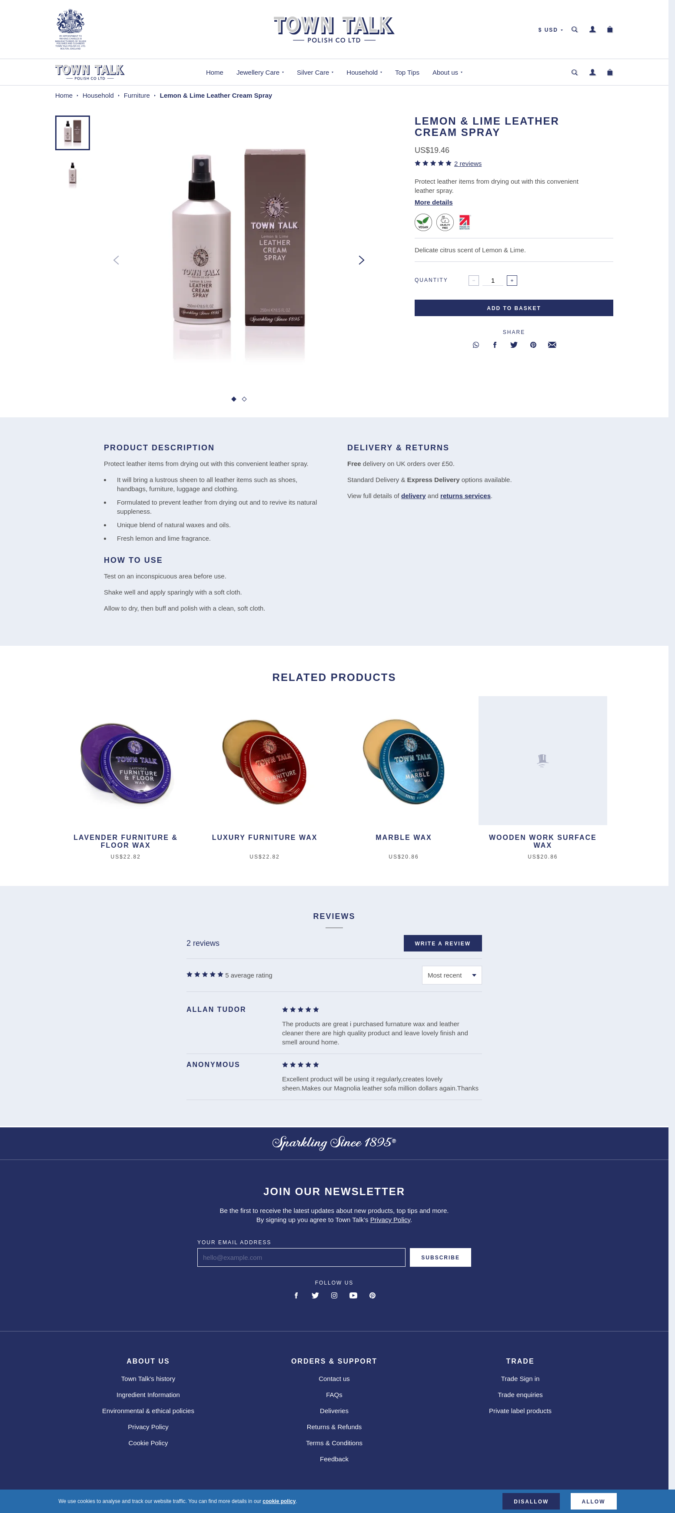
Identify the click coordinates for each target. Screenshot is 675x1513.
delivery (413, 495)
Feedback (334, 1459)
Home (214, 72)
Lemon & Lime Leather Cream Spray (216, 95)
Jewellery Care (257, 72)
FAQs (334, 1394)
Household (362, 72)
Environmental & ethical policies (148, 1410)
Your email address (234, 1242)
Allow (593, 1502)
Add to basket (514, 308)
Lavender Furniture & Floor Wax (125, 841)
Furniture (137, 95)
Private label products (520, 1410)
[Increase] (512, 280)
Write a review (443, 944)
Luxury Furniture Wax (265, 837)
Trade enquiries (520, 1394)
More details (434, 202)
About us (445, 72)
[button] (72, 133)
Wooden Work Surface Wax (543, 841)
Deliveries (334, 1410)
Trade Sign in (520, 1378)
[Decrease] (474, 280)
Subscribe (440, 1258)
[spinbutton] (492, 280)
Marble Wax (404, 837)
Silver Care (313, 72)
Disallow (531, 1502)
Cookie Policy (148, 1443)
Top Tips (407, 72)
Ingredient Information (148, 1394)
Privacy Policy (390, 1219)
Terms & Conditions (334, 1443)
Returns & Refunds (334, 1426)
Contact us (334, 1378)
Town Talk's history (148, 1378)
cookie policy (279, 1501)
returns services (465, 495)
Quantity (431, 280)
